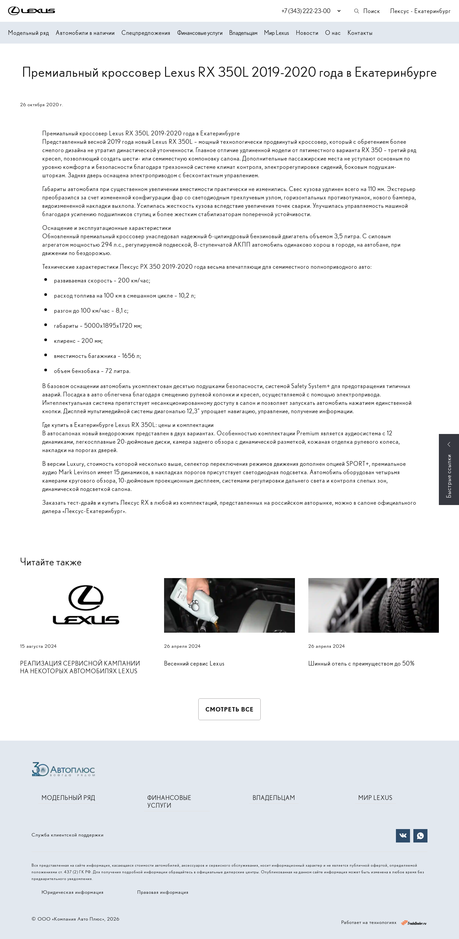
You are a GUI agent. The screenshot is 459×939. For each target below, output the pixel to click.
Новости (307, 32)
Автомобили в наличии (85, 32)
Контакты (360, 32)
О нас (333, 32)
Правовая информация (163, 892)
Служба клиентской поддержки (68, 835)
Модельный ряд (28, 32)
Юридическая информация (73, 892)
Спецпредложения (145, 32)
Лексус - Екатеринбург (420, 10)
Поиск (366, 10)
